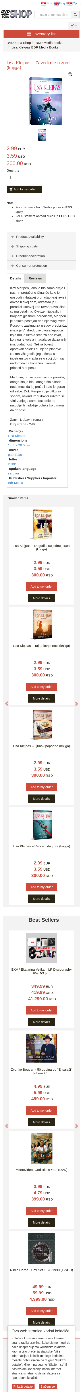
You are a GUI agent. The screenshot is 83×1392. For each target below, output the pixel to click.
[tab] (41, 236)
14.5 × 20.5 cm (19, 445)
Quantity (13, 170)
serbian (13, 473)
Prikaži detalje (23, 1386)
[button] (4, 701)
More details (41, 598)
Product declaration (27, 256)
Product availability (27, 236)
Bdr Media (15, 483)
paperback (15, 454)
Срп (73, 3)
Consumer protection (28, 265)
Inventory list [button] (41, 34)
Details (15, 278)
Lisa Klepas (16, 436)
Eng (59, 3)
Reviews (35, 278)
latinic (12, 464)
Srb (46, 3)
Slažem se (48, 1386)
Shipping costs (24, 246)
